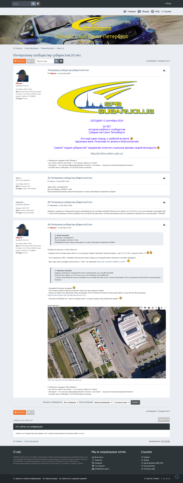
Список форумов (31, 441)
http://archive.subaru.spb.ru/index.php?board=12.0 (67, 295)
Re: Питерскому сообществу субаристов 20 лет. (70, 178)
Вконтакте (99, 457)
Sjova (18, 178)
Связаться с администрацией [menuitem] (74, 479)
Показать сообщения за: (61, 402)
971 (28, 208)
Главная (132, 11)
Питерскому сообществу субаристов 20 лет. (47, 55)
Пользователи (149, 466)
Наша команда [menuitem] (51, 479)
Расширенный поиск (38, 4)
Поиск (33, 4)
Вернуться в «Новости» (24, 420)
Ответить (21, 61)
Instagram (98, 463)
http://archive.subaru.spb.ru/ (107, 153)
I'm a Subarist (100, 466)
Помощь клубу (149, 469)
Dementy (19, 202)
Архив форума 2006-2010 (153, 463)
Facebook (98, 460)
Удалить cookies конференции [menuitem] (28, 479)
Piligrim (19, 83)
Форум (146, 460)
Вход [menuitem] (169, 3)
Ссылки (167, 11)
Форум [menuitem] (145, 11)
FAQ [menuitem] (157, 11)
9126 (30, 89)
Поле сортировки (96, 402)
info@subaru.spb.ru (102, 469)
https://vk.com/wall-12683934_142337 (111, 262)
